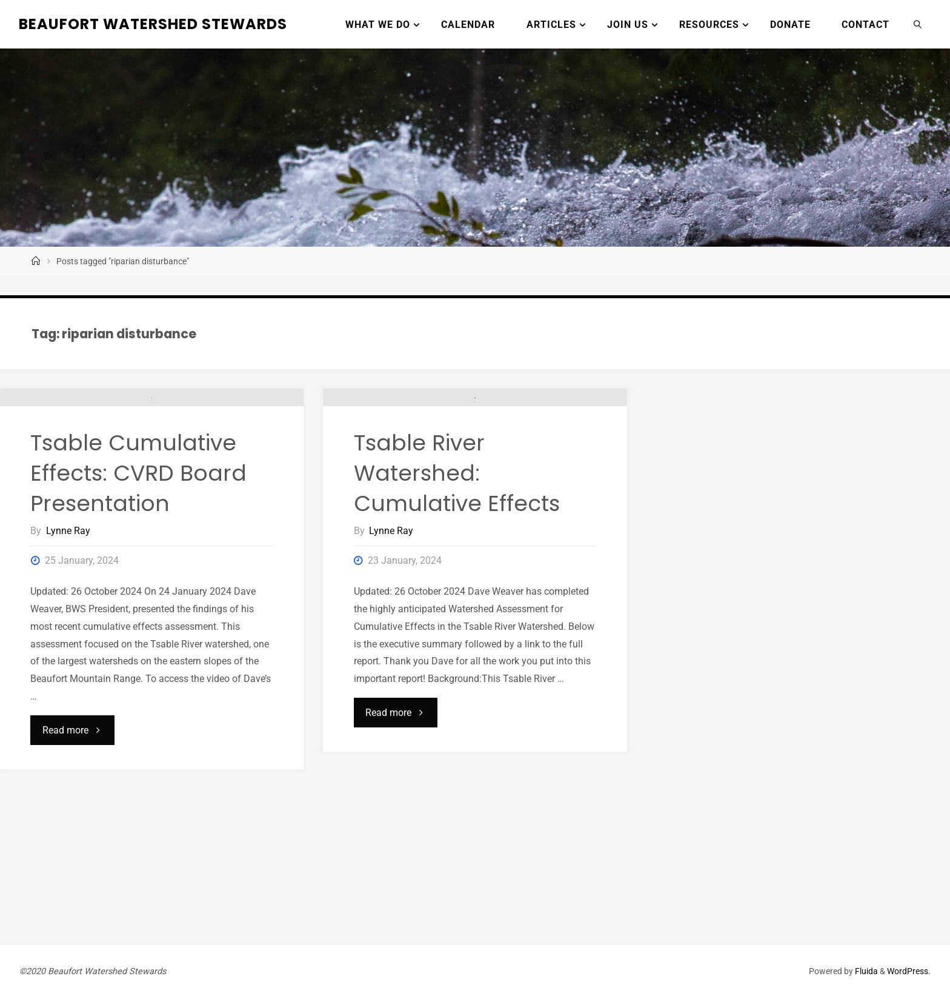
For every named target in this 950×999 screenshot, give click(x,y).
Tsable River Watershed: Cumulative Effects (457, 619)
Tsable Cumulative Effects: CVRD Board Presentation (138, 633)
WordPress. (909, 971)
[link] (918, 24)
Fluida (865, 971)
